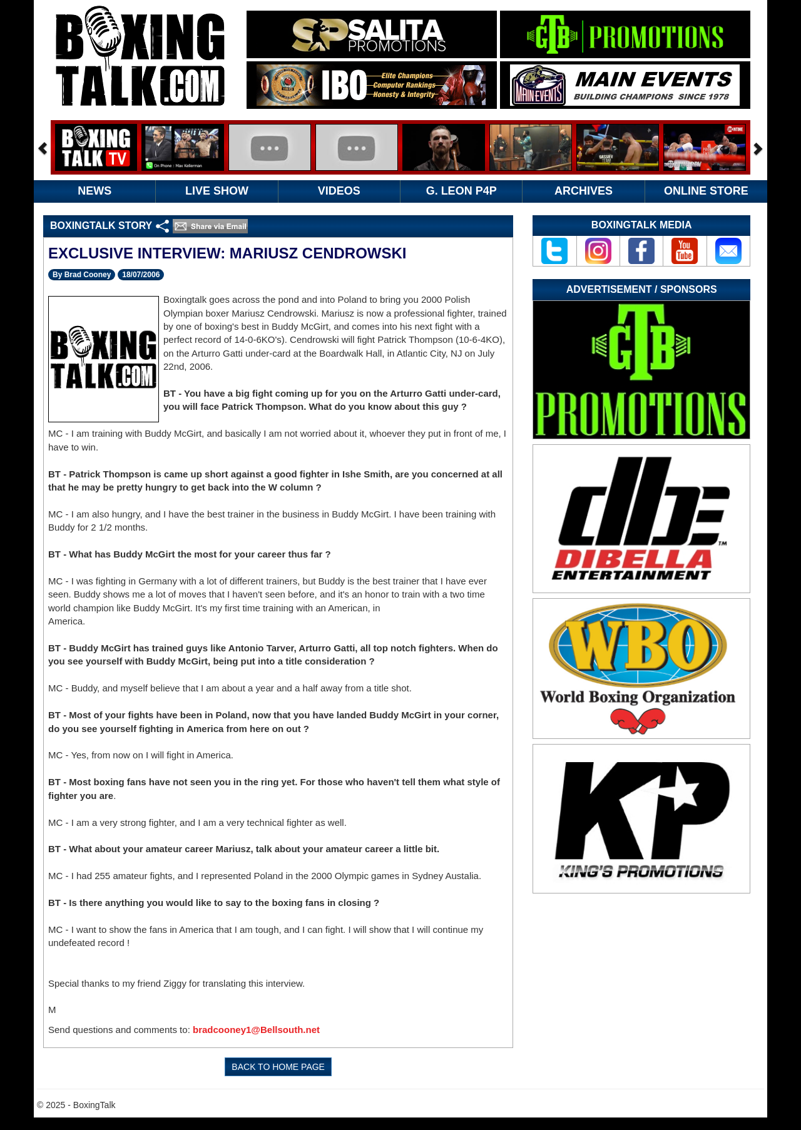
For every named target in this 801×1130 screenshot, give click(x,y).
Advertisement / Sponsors (641, 289)
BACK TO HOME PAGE (278, 1067)
